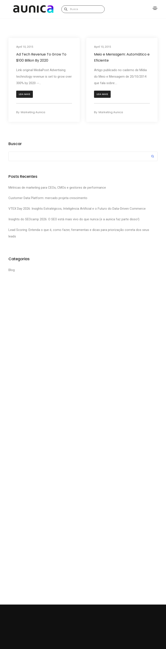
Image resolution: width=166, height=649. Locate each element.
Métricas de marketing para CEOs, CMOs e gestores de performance (57, 188)
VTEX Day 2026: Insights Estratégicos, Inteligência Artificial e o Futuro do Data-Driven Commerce (77, 209)
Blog (11, 270)
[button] (24, 94)
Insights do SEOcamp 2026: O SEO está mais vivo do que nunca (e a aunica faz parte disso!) (74, 219)
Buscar (15, 143)
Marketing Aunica (33, 112)
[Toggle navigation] (155, 8)
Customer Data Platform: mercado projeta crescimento (47, 198)
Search (152, 157)
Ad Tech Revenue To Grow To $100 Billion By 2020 (41, 57)
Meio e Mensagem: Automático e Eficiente (122, 57)
